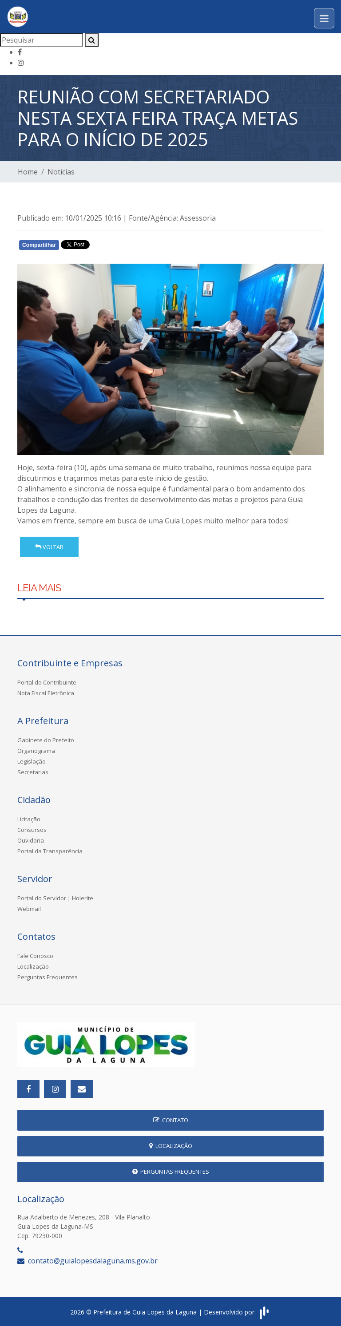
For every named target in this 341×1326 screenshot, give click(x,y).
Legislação (31, 761)
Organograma (36, 751)
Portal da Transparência (50, 851)
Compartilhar (39, 245)
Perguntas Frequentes (47, 977)
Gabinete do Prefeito (45, 740)
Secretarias (32, 772)
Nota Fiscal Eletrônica (45, 693)
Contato (170, 1120)
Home (28, 172)
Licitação (28, 819)
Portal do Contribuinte (46, 682)
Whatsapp (119, 247)
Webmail (29, 909)
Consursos (32, 830)
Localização (33, 966)
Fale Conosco (35, 956)
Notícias (61, 172)
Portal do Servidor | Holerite (55, 898)
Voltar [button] (49, 547)
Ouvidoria (30, 840)
